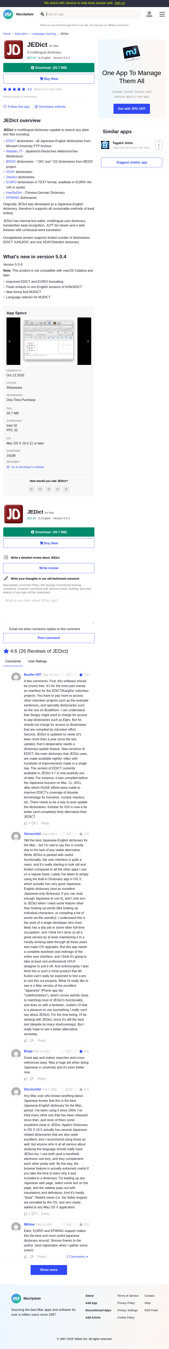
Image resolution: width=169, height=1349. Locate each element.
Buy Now (49, 78)
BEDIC (11, 161)
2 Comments (77, 1256)
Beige (28, 1051)
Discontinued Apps (98, 1310)
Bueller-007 (32, 674)
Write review (48, 568)
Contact (149, 1296)
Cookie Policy (126, 1317)
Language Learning (44, 34)
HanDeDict (14, 193)
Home (7, 34)
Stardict (11, 177)
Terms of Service (127, 1296)
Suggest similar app (131, 162)
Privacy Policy (126, 1303)
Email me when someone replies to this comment (44, 629)
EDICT (11, 141)
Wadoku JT (14, 151)
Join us (119, 3)
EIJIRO (11, 182)
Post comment (49, 638)
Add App (91, 1303)
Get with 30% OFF (131, 109)
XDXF (10, 172)
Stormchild (32, 834)
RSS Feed (151, 1310)
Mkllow (29, 1224)
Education (21, 34)
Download (49, 67)
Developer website (50, 106)
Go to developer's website (25, 467)
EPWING (12, 198)
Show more (49, 1270)
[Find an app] (42, 14)
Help (147, 1303)
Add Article (93, 1317)
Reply (45, 823)
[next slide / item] (88, 341)
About (90, 1296)
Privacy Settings (127, 1310)
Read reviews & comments (20, 96)
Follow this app (16, 106)
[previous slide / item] (9, 341)
